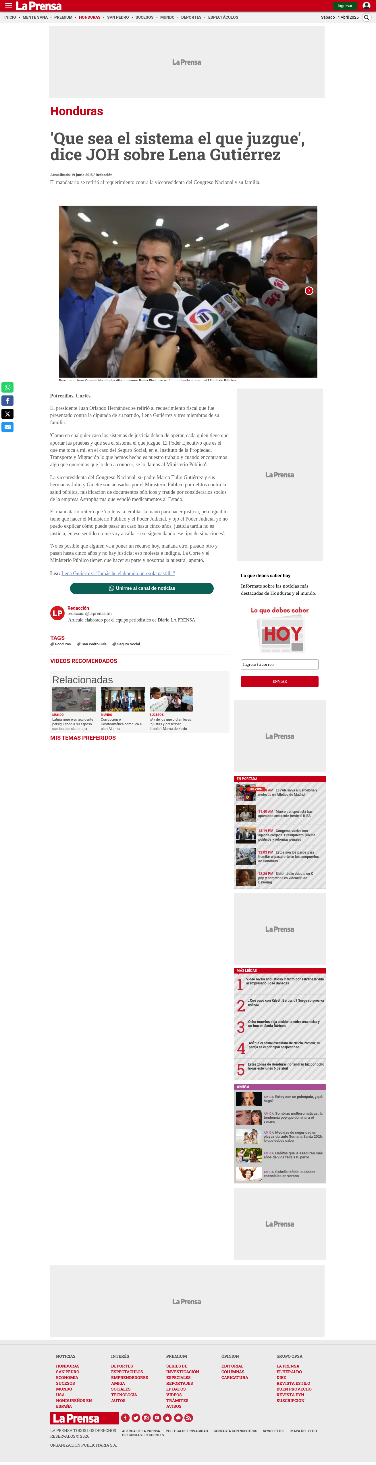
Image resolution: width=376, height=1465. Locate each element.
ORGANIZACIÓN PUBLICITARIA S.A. (83, 1447)
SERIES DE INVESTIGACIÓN (182, 1371)
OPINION (230, 1358)
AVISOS (174, 1408)
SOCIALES (121, 1391)
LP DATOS (176, 1391)
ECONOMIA (67, 1379)
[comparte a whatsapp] (7, 387)
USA (60, 1397)
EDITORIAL (232, 1368)
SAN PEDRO (67, 1374)
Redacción (104, 174)
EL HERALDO (289, 1374)
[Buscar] (367, 17)
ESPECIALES (178, 1379)
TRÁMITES (177, 1402)
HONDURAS (68, 1368)
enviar (280, 683)
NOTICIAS (66, 1358)
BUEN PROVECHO (294, 1391)
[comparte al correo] (7, 427)
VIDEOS (174, 1397)
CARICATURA (234, 1379)
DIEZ (281, 1379)
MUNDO (64, 1391)
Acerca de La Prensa (141, 1433)
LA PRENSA (288, 1368)
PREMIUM (176, 1358)
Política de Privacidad (187, 1433)
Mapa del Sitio (303, 1433)
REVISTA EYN (290, 1397)
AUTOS (118, 1402)
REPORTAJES (179, 1385)
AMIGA (118, 1385)
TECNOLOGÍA (124, 1397)
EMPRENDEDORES (129, 1379)
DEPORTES (122, 1368)
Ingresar (345, 5)
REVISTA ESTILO (293, 1385)
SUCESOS (65, 1385)
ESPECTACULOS (127, 1374)
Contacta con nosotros (235, 1433)
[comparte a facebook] (7, 400)
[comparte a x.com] (7, 414)
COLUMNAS (232, 1374)
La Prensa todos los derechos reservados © (83, 1435)
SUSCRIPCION (290, 1402)
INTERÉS (120, 1358)
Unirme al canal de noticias (145, 590)
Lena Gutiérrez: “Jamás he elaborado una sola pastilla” (118, 576)
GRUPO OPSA (289, 1358)
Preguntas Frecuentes (143, 1437)
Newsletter (274, 1433)
